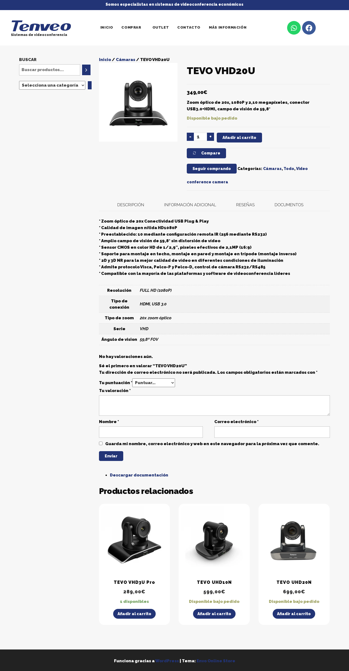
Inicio (106, 27)
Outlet (160, 27)
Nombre (109, 421)
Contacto (188, 27)
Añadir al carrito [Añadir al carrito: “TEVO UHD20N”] (294, 614)
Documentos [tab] (289, 204)
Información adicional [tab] (190, 204)
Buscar (28, 59)
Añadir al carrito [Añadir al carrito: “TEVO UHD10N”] (214, 614)
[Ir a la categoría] (90, 85)
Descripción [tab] (130, 204)
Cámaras (125, 59)
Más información (227, 27)
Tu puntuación (115, 382)
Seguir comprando (211, 168)
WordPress (167, 660)
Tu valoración (115, 390)
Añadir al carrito (239, 137)
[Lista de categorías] (52, 85)
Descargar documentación (139, 475)
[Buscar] (86, 69)
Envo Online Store (216, 660)
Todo (289, 168)
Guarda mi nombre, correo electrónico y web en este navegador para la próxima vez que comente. (212, 443)
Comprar (131, 27)
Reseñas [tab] (245, 204)
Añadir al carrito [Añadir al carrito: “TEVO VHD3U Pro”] (134, 614)
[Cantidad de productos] (200, 137)
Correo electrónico (236, 421)
